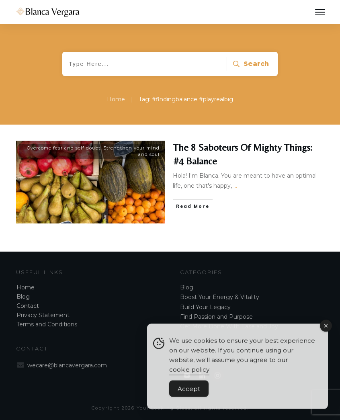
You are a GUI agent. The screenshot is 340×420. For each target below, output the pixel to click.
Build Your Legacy (205, 307)
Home (25, 287)
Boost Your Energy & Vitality (219, 297)
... (235, 185)
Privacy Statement (43, 315)
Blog (23, 296)
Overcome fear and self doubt (63, 148)
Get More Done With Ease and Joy (229, 326)
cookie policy (189, 373)
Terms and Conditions (46, 324)
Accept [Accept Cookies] (189, 392)
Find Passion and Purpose (216, 316)
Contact (27, 305)
